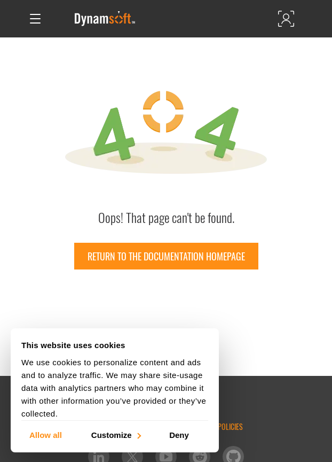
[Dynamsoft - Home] (105, 18)
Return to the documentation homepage (166, 256)
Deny (179, 434)
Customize (115, 434)
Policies (230, 426)
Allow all (45, 434)
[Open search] (57, 18)
